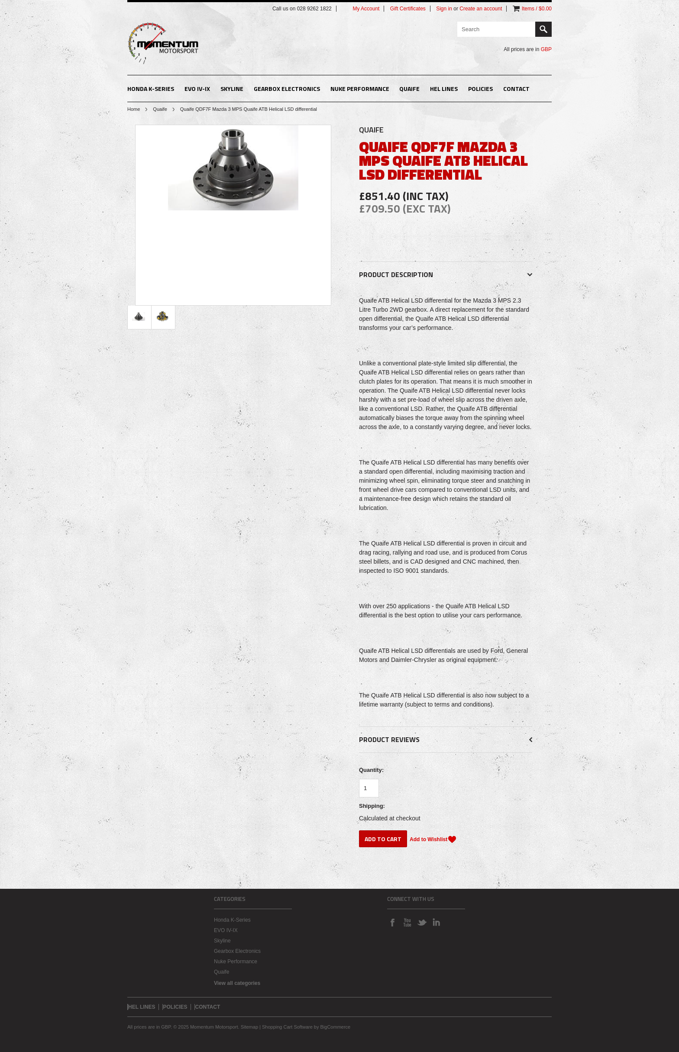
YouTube (407, 922)
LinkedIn (436, 922)
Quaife (409, 88)
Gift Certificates (408, 9)
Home (133, 109)
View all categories (237, 983)
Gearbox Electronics (287, 88)
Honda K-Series (150, 88)
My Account (365, 9)
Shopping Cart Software (287, 1026)
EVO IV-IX (197, 88)
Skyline (231, 88)
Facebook (392, 922)
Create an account (480, 9)
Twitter (422, 922)
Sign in (444, 9)
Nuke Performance (359, 88)
